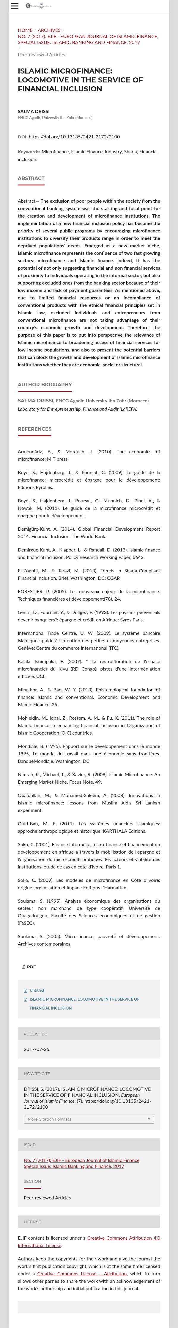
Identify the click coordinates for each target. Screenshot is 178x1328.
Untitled (37, 990)
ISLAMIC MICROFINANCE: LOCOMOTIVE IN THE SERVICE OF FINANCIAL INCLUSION (84, 1003)
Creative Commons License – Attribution (82, 1273)
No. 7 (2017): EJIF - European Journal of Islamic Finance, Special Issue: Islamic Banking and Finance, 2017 (88, 39)
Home (25, 30)
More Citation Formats (49, 1119)
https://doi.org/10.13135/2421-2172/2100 (74, 136)
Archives (49, 30)
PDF (31, 966)
